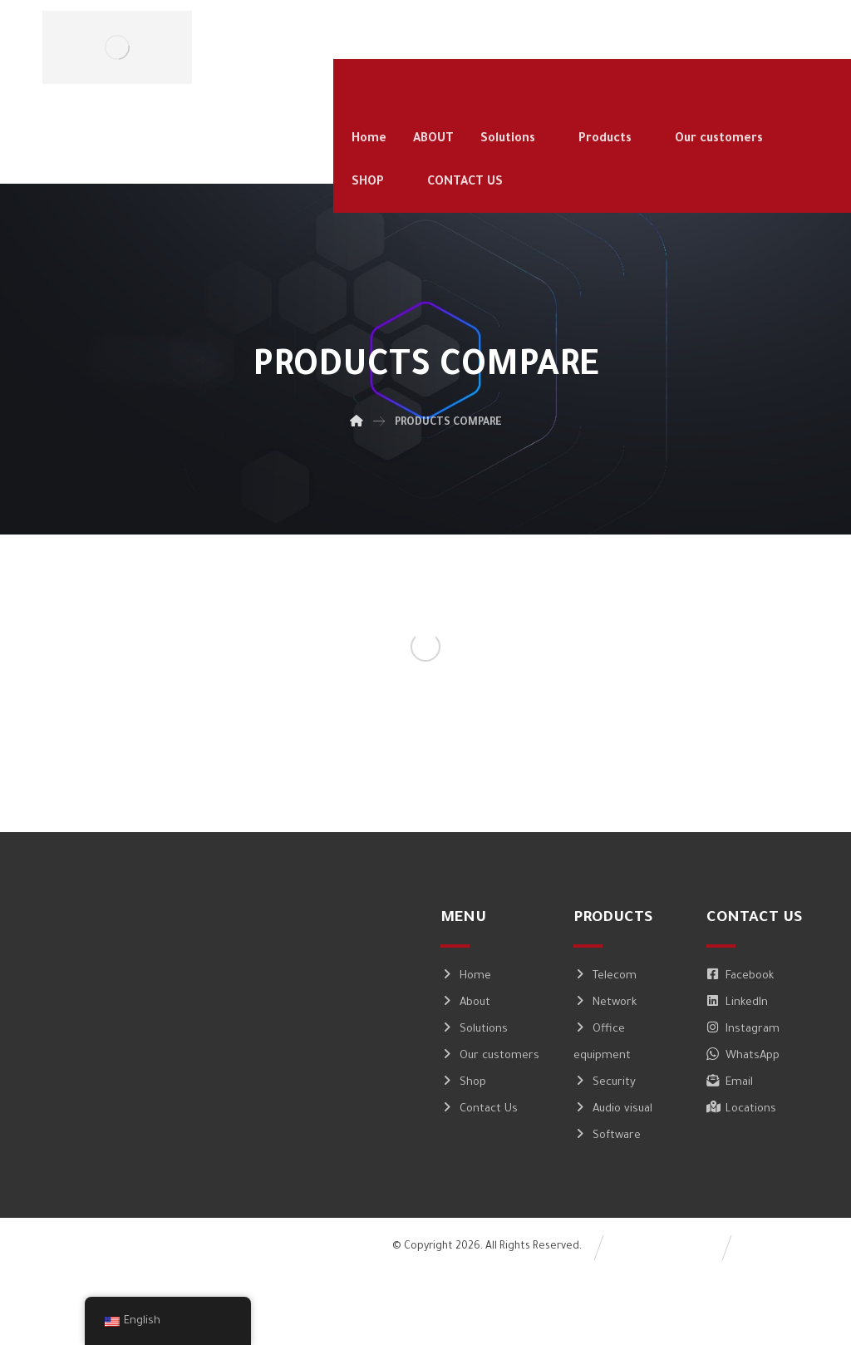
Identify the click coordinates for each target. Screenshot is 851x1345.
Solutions (474, 1029)
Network (605, 1003)
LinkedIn (737, 1003)
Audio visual (612, 1109)
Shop (463, 1082)
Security (604, 1082)
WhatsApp (743, 1056)
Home (465, 976)
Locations (741, 1109)
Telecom (605, 976)
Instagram (743, 1029)
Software (607, 1136)
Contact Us (479, 1109)
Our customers (489, 1056)
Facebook (740, 976)
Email (729, 1082)
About (465, 1003)
